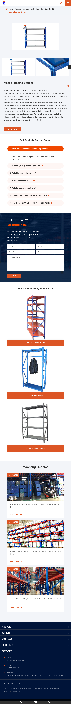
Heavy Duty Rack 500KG (45, 9)
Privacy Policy (16, 694)
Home (11, 9)
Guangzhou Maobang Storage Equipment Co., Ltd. (32, 691)
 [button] (69, 67)
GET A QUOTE (12, 129)
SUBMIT (14, 276)
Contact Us (7, 654)
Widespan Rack (28, 9)
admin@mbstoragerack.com (16, 663)
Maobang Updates (35, 466)
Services (6, 636)
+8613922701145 (13, 671)
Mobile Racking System (17, 12)
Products (18, 9)
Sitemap (6, 694)
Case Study (7, 642)
